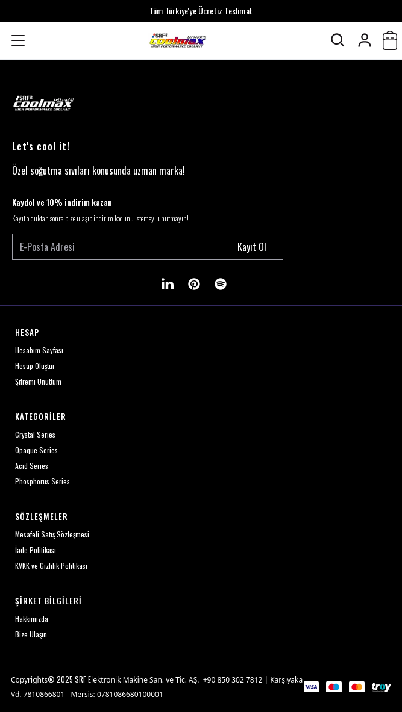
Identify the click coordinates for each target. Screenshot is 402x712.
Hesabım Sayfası (39, 350)
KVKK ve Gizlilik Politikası (51, 565)
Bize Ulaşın (31, 634)
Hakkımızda (31, 618)
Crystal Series (35, 434)
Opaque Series (36, 450)
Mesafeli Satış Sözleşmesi (52, 534)
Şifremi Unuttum (38, 381)
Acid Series (31, 465)
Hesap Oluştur (35, 366)
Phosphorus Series (42, 481)
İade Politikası (35, 550)
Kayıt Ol (251, 246)
